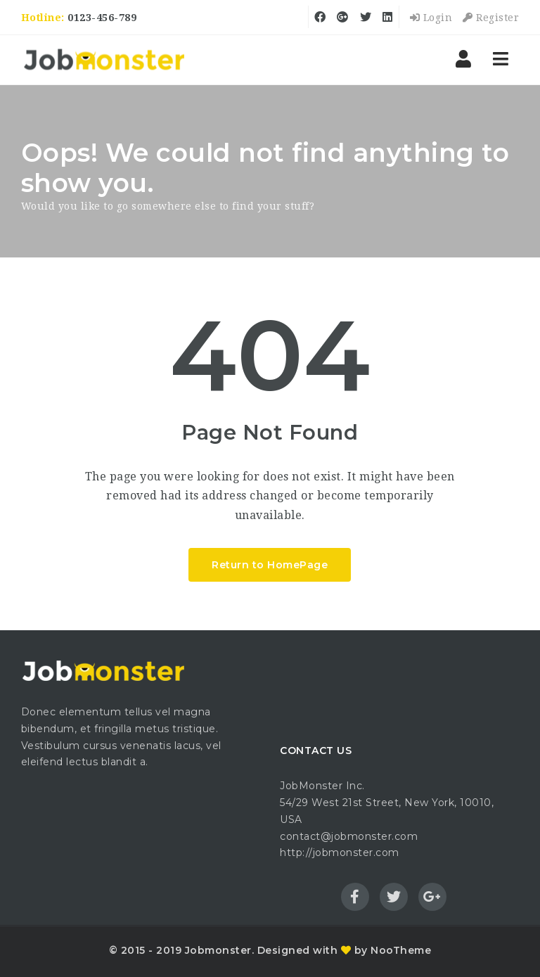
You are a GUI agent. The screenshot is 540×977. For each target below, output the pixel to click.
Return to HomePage (270, 564)
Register (491, 17)
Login (431, 17)
